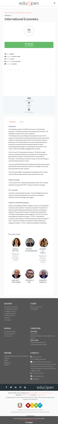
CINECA (6, 358)
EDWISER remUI (40, 395)
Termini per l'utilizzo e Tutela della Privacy (42, 336)
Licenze (32, 338)
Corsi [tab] (21, 122)
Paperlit (6, 365)
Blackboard (7, 363)
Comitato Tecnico (9, 315)
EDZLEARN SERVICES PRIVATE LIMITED (16, 356)
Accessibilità (34, 309)
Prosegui (29, 422)
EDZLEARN (32, 393)
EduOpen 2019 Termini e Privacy (29, 420)
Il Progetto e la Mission (11, 307)
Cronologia (7, 320)
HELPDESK (35, 379)
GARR (6, 360)
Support (34, 362)
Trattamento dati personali (38, 344)
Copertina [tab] (12, 122)
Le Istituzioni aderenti (10, 309)
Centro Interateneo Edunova (45, 393)
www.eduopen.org (37, 376)
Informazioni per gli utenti (38, 342)
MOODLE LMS (26, 395)
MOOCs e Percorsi (36, 307)
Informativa (33, 334)
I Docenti (7, 318)
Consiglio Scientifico (10, 313)
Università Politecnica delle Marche (18, 13)
